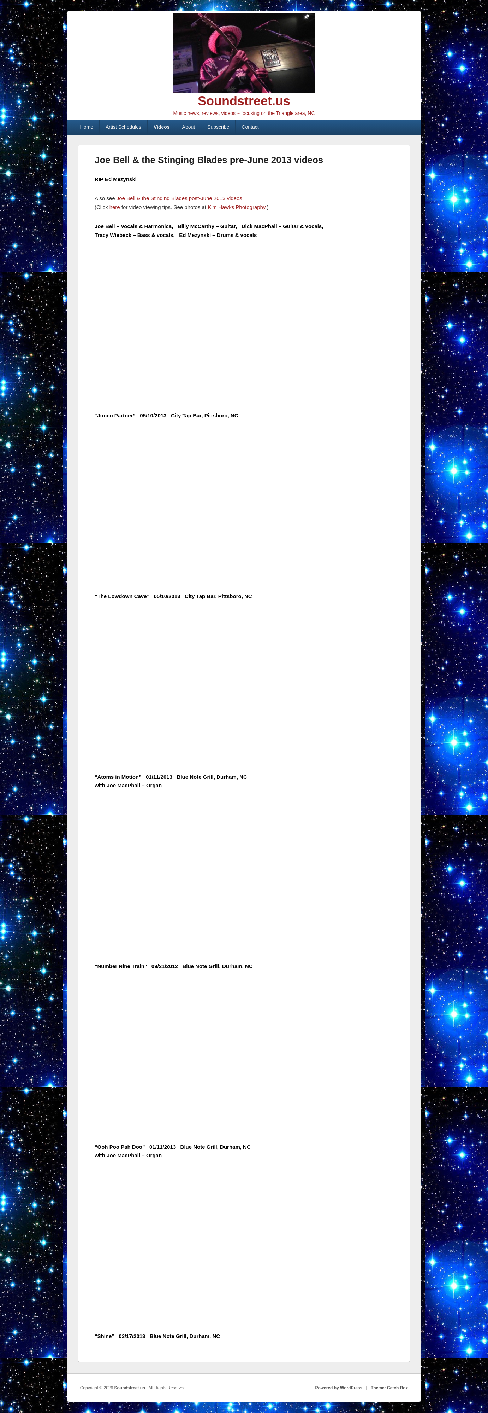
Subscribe (218, 127)
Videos (162, 127)
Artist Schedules (123, 127)
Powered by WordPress (338, 1387)
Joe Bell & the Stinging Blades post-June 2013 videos (179, 198)
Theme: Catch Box (389, 1387)
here (115, 207)
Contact (250, 127)
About (188, 127)
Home (86, 127)
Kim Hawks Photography (236, 207)
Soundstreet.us (244, 101)
